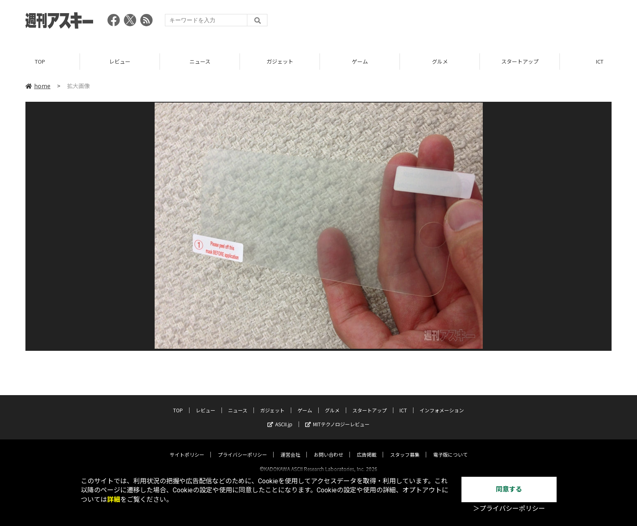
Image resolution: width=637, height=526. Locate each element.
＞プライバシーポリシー (509, 508)
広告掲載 (367, 447)
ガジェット (280, 61)
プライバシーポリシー (242, 447)
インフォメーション (442, 402)
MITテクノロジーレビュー (337, 416)
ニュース (200, 61)
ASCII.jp (279, 416)
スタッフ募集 (405, 447)
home (37, 86)
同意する (509, 489)
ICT (403, 402)
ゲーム (360, 61)
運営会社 (290, 447)
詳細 (113, 499)
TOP (40, 61)
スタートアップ (520, 61)
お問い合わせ (328, 447)
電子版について (450, 447)
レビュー (119, 61)
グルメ (440, 61)
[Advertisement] (462, 22)
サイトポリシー (187, 447)
